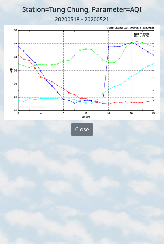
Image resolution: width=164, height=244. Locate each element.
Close (82, 129)
